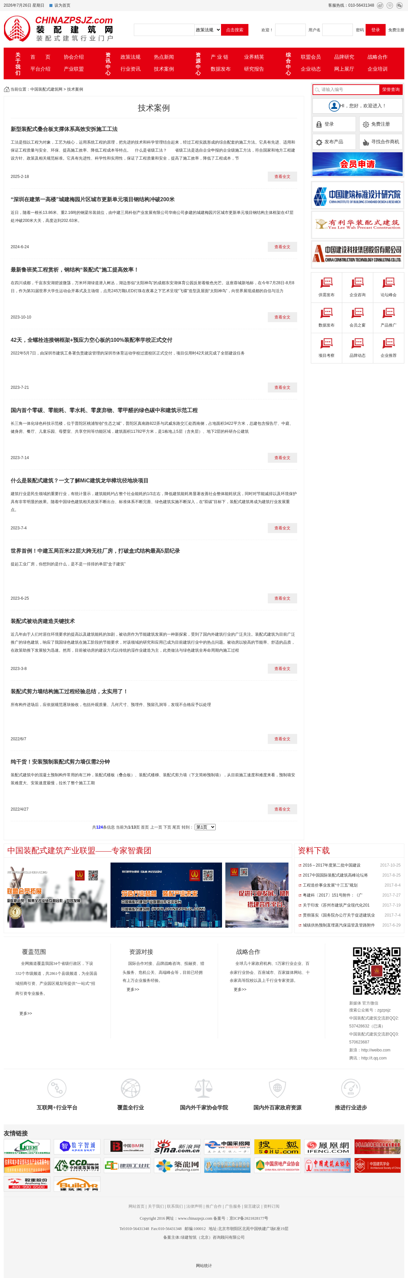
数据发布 (221, 69)
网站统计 (204, 1265)
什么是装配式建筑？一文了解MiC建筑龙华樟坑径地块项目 (80, 480)
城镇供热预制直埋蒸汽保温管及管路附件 (339, 925)
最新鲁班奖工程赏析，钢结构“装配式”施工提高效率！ (75, 270)
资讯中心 (108, 64)
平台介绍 (40, 69)
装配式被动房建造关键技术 (43, 621)
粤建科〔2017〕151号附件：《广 (333, 895)
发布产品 (329, 141)
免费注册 (396, 30)
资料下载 (314, 850)
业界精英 (254, 57)
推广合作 (214, 1206)
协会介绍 (74, 57)
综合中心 (288, 64)
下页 (167, 827)
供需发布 (327, 295)
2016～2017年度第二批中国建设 (332, 865)
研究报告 (254, 69)
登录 (325, 124)
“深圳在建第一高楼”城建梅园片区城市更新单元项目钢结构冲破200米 (93, 199)
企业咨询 (358, 295)
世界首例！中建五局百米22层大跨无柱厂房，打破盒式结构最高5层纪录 (95, 551)
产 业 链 (219, 57)
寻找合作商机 (380, 141)
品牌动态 (358, 355)
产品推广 (389, 325)
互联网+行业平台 (57, 1107)
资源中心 (198, 64)
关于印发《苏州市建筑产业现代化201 (336, 905)
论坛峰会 (389, 295)
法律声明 (194, 1206)
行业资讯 (131, 69)
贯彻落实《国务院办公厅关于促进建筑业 (339, 915)
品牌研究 (344, 57)
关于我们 (17, 64)
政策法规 (131, 57)
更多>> (25, 1013)
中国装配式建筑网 (46, 89)
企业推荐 (389, 355)
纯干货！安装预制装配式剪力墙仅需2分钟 (60, 762)
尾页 (176, 827)
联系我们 (175, 1206)
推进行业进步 (351, 1107)
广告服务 (233, 1206)
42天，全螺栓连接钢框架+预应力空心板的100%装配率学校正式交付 (91, 340)
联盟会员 (311, 57)
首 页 (40, 57)
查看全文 (282, 176)
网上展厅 (344, 69)
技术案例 (164, 69)
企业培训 (378, 69)
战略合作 (378, 57)
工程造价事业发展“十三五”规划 (330, 885)
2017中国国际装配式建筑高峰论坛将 (335, 875)
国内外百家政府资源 (277, 1107)
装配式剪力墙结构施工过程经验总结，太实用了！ (69, 691)
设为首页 (62, 5)
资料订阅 (271, 1206)
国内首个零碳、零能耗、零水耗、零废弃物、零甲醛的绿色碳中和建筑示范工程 (104, 410)
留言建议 (252, 1206)
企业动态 (311, 69)
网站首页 (137, 1206)
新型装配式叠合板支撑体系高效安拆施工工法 (64, 129)
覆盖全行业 (130, 1107)
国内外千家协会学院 (204, 1107)
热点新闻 (164, 57)
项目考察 (327, 355)
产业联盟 (74, 69)
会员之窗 (358, 325)
